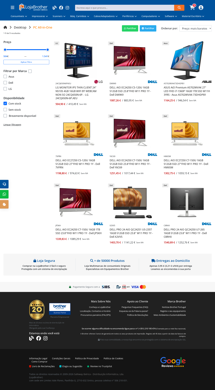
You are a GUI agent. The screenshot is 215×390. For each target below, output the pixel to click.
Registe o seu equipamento (173, 311)
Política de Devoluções (137, 315)
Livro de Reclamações (42, 366)
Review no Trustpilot (99, 366)
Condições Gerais (61, 358)
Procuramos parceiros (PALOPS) (96, 315)
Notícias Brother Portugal (174, 307)
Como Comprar (39, 361)
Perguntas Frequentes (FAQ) (135, 307)
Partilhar (130, 28)
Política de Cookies (113, 358)
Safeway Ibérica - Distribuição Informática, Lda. (99, 374)
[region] (26, 82)
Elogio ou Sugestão (70, 366)
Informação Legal (38, 358)
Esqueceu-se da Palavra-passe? (133, 311)
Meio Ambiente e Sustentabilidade (170, 315)
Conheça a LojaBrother (100, 307)
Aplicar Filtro (26, 62)
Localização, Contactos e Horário (95, 311)
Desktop (20, 27)
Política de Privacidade (87, 358)
